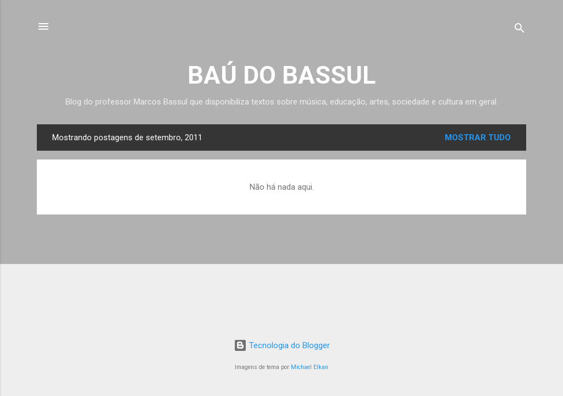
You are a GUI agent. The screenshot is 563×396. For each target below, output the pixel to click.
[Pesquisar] (519, 30)
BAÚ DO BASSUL (281, 75)
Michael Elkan (309, 367)
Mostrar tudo (478, 137)
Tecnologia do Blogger (282, 345)
